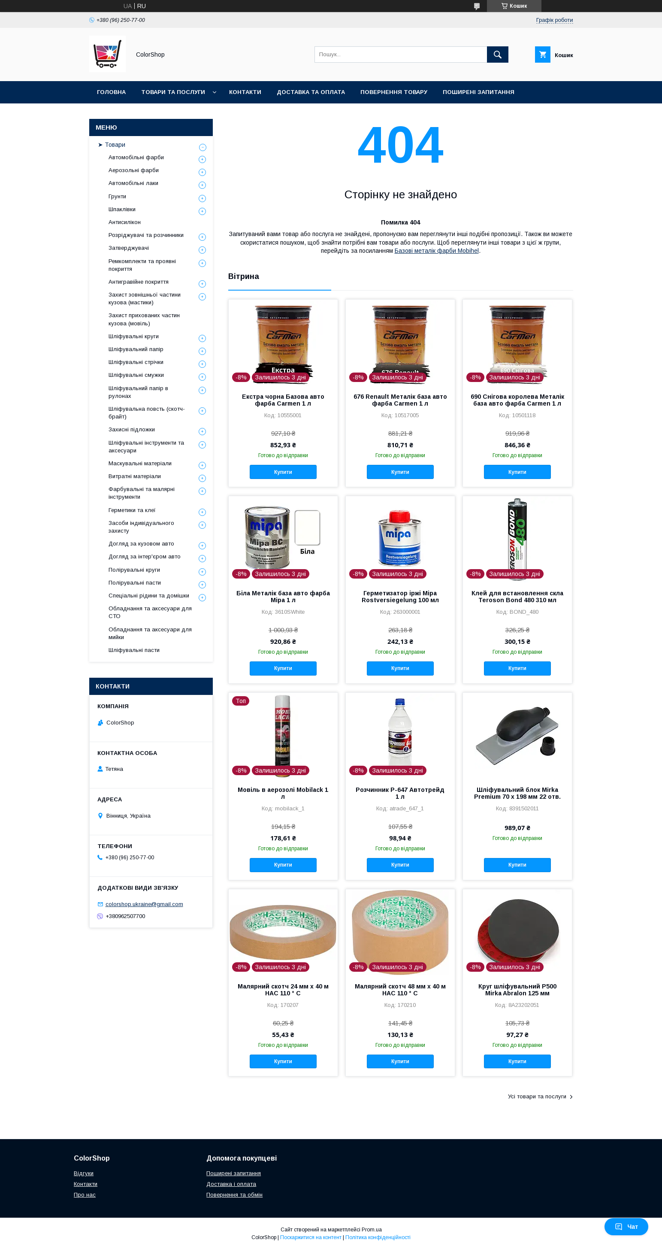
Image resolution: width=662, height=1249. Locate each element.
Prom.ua (372, 1230)
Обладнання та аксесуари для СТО (150, 612)
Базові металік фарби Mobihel (437, 250)
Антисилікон (125, 222)
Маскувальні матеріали (140, 463)
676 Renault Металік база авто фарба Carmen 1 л (400, 400)
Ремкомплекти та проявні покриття (142, 265)
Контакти (245, 92)
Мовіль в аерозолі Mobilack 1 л (283, 793)
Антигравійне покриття (139, 282)
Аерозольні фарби (134, 170)
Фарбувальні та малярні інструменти (142, 493)
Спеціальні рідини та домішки (149, 595)
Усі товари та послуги (537, 1096)
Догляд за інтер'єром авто (145, 556)
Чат (626, 1227)
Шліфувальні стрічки (136, 362)
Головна (111, 92)
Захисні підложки (132, 429)
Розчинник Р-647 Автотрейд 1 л (400, 793)
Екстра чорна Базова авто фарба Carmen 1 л (283, 400)
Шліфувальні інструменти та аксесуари (146, 447)
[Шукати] (497, 54)
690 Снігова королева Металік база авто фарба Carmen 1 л (517, 400)
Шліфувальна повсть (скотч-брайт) (147, 413)
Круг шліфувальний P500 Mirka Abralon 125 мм (517, 990)
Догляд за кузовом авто (141, 543)
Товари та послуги (173, 92)
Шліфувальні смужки (136, 375)
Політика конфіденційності (378, 1237)
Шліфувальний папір (136, 349)
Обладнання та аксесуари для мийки (150, 633)
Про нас (85, 1194)
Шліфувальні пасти (134, 650)
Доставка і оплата (231, 1184)
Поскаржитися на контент (311, 1237)
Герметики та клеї (132, 510)
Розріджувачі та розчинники (146, 235)
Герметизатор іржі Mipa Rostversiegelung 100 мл (400, 596)
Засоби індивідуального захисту (141, 527)
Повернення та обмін (234, 1194)
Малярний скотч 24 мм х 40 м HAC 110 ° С (283, 990)
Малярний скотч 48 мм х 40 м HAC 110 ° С (400, 990)
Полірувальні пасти (135, 582)
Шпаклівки (122, 209)
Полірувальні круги (134, 570)
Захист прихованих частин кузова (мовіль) (144, 319)
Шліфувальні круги (134, 336)
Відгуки (84, 1173)
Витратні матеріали (135, 476)
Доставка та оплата (311, 92)
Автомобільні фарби (136, 157)
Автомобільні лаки (133, 183)
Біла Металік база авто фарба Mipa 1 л (283, 596)
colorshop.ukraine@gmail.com (144, 904)
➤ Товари (111, 144)
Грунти (117, 196)
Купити (283, 472)
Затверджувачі (129, 248)
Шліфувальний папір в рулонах (138, 392)
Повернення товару (393, 92)
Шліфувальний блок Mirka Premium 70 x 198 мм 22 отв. (517, 793)
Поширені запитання (478, 92)
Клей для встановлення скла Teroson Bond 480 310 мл (517, 596)
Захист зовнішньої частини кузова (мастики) (145, 298)
